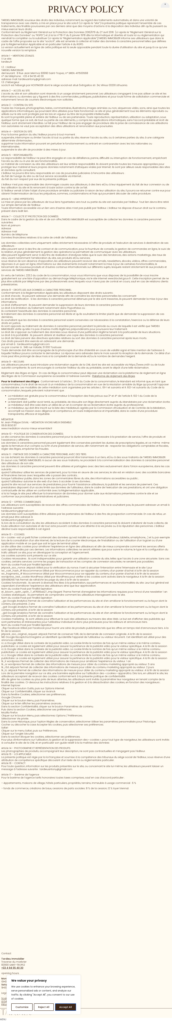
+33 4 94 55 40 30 (12, 968)
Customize (21, 1007)
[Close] (165, 8)
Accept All (65, 1007)
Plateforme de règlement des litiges (113, 376)
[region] (44, 994)
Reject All (43, 1007)
